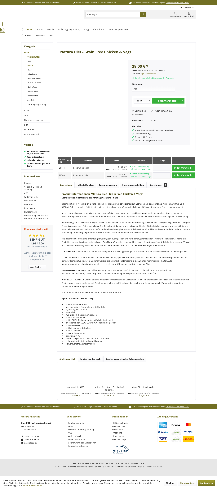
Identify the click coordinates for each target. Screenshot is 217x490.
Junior (30, 61)
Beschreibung (66, 185)
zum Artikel (37, 266)
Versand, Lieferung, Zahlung (33, 188)
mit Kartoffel (33, 91)
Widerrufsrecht (31, 197)
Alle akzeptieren (187, 483)
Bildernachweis (120, 423)
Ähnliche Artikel (67, 359)
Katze (26, 110)
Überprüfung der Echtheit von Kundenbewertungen (36, 217)
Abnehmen (32, 74)
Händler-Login (30, 212)
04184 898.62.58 (82, 2)
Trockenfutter (33, 57)
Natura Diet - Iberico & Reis (143, 387)
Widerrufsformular (77, 439)
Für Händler (29, 129)
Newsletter (118, 429)
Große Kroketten (34, 83)
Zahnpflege (32, 87)
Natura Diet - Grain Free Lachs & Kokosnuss (110, 388)
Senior (30, 70)
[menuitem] (186, 7)
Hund (26, 52)
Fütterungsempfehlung (133, 185)
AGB (26, 193)
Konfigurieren (206, 483)
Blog (26, 124)
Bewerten (138, 114)
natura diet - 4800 (75, 387)
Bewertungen (158, 185)
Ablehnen (170, 483)
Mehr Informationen (32, 485)
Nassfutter (31, 100)
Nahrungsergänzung (36, 104)
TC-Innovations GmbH (153, 466)
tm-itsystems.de (130, 466)
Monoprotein (33, 95)
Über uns (28, 204)
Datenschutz (30, 200)
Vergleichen (139, 110)
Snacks (27, 115)
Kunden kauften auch (90, 359)
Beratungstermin (32, 134)
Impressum (29, 208)
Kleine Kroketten (34, 78)
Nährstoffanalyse (86, 185)
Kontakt (27, 183)
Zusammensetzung (108, 185)
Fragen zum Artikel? (161, 110)
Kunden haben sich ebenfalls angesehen (125, 359)
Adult (30, 65)
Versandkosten (114, 463)
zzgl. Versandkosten (148, 73)
